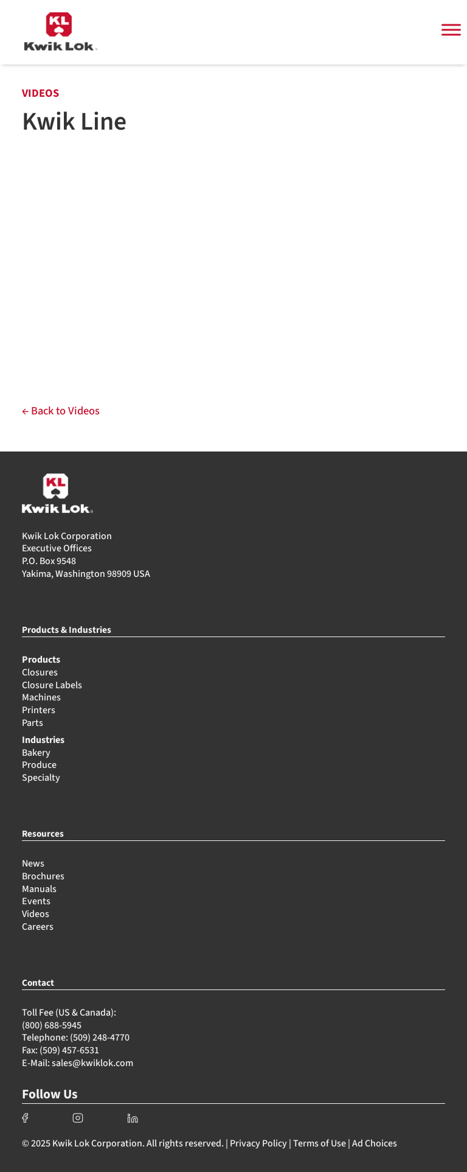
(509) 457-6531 (69, 1050)
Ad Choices (374, 1143)
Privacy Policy (258, 1143)
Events (36, 901)
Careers (38, 926)
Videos (35, 914)
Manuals (39, 889)
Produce (39, 765)
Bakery (36, 752)
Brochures (43, 876)
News (33, 863)
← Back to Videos (61, 411)
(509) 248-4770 (100, 1037)
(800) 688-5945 (51, 1025)
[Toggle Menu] (451, 30)
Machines (41, 697)
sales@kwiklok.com (92, 1063)
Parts (32, 723)
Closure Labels (52, 685)
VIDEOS (40, 93)
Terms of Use (319, 1143)
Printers (38, 710)
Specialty (41, 777)
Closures (40, 672)
